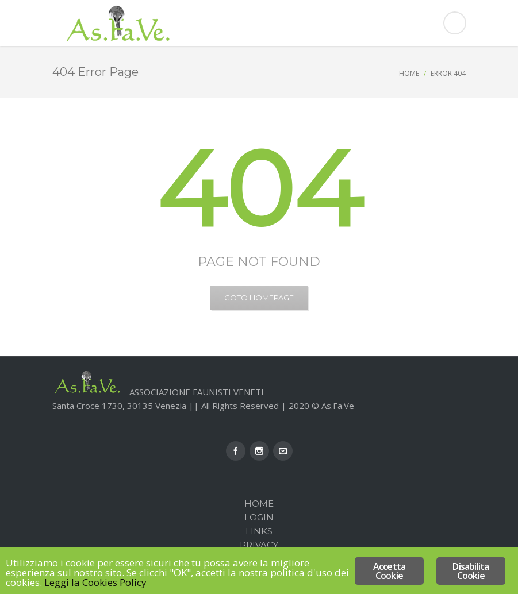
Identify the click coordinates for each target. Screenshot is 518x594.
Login (259, 517)
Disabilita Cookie (470, 571)
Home (409, 73)
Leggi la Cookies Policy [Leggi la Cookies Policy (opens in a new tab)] (95, 582)
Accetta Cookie (389, 571)
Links (259, 531)
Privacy (259, 544)
